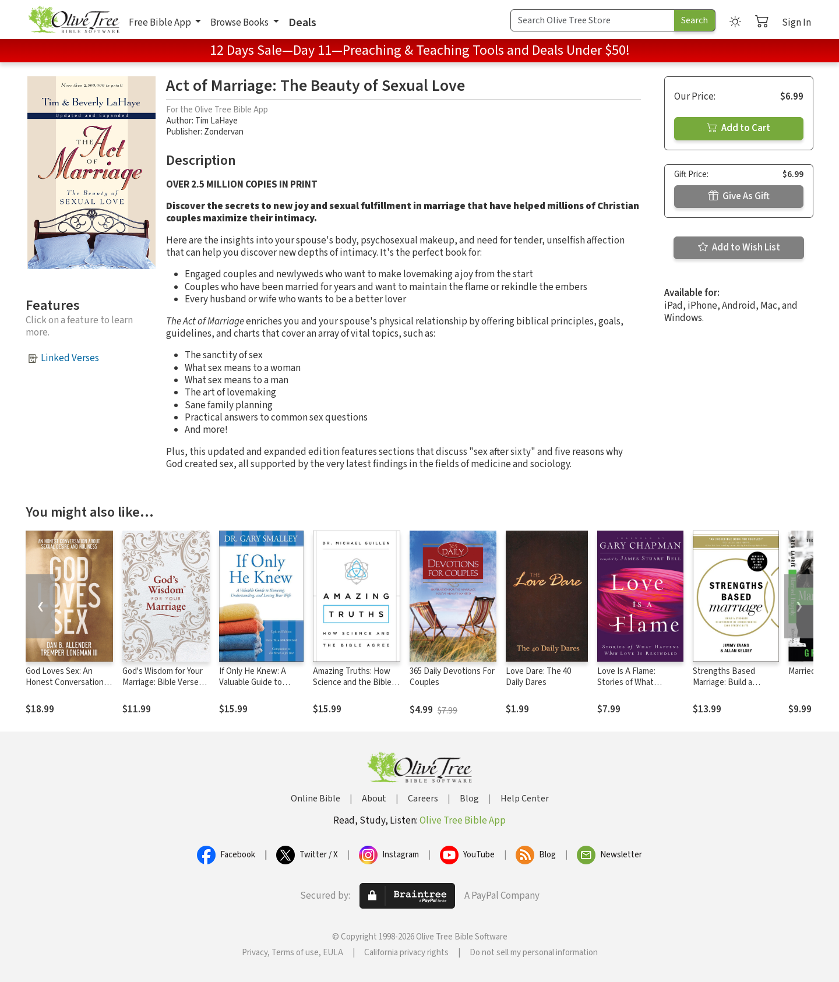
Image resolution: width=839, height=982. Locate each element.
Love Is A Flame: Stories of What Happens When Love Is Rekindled (639, 688)
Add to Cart (738, 128)
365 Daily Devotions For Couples (452, 676)
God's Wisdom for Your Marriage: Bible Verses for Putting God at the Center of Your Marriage (165, 688)
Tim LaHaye (216, 121)
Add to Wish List (739, 248)
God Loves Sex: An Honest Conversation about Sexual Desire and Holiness (65, 688)
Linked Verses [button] (70, 358)
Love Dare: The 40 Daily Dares (538, 676)
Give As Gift (739, 196)
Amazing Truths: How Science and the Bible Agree (352, 682)
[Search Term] (592, 20)
